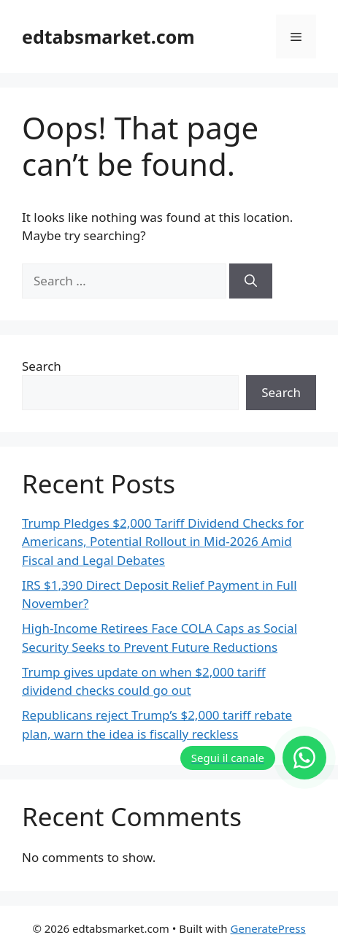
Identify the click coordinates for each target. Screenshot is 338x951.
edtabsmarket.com (108, 36)
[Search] (250, 281)
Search (41, 366)
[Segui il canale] (253, 757)
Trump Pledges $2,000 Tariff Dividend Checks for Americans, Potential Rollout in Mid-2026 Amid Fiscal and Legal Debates (163, 542)
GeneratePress (268, 928)
